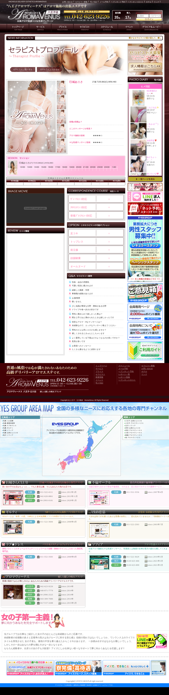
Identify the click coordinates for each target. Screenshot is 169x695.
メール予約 (104, 2)
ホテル (148, 2)
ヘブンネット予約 (118, 2)
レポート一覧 (124, 374)
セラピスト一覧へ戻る (22, 69)
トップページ (101, 366)
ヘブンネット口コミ (135, 2)
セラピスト (100, 374)
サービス (99, 368)
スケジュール (124, 366)
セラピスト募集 (81, 2)
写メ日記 (93, 2)
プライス (99, 371)
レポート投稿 (124, 377)
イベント (99, 380)
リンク (156, 2)
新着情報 (99, 377)
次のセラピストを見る (49, 69)
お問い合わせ (67, 2)
